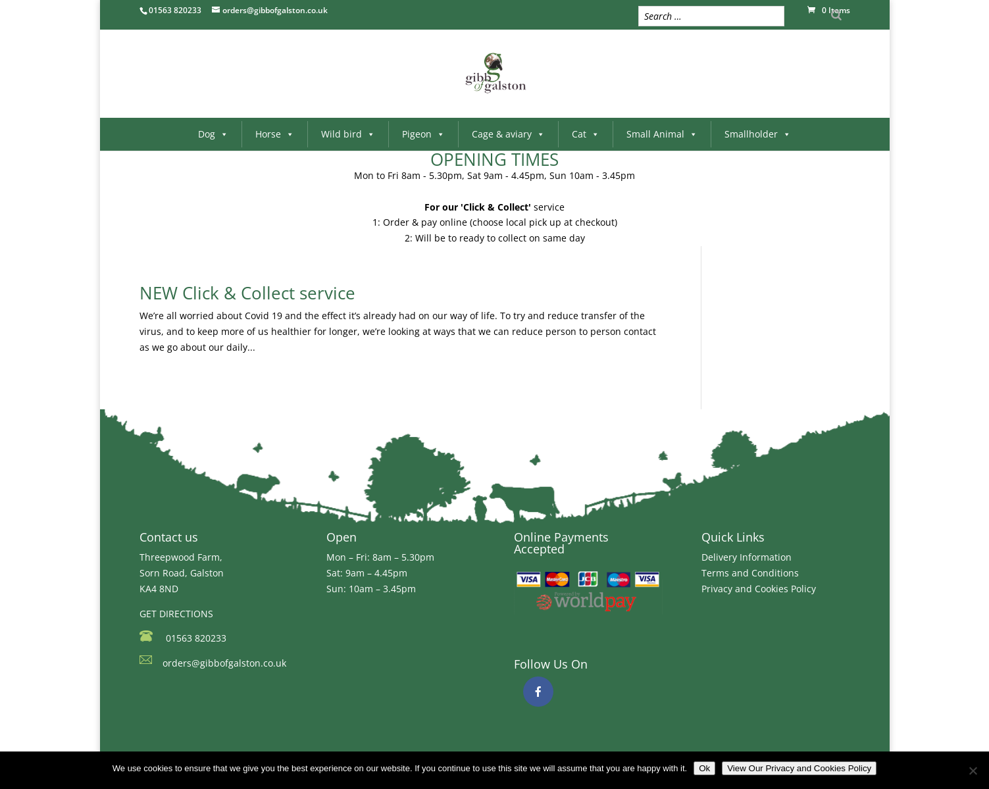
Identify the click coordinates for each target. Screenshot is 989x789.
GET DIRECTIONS (176, 613)
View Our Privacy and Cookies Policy (799, 768)
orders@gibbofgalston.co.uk (224, 663)
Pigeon (423, 134)
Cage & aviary (508, 134)
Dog (213, 134)
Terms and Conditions (750, 573)
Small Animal (661, 134)
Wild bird (348, 134)
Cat (585, 134)
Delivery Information (746, 557)
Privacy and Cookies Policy (758, 588)
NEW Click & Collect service (247, 293)
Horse (274, 134)
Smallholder (757, 134)
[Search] (836, 15)
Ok (704, 768)
